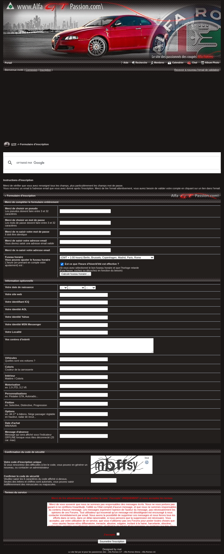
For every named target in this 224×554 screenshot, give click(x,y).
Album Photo (212, 62)
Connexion (32, 69)
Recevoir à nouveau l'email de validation (196, 69)
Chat (194, 62)
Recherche (141, 62)
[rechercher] (111, 162)
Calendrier (177, 62)
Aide (125, 62)
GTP (13, 144)
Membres (159, 62)
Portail (8, 63)
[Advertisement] (112, 107)
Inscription (45, 69)
